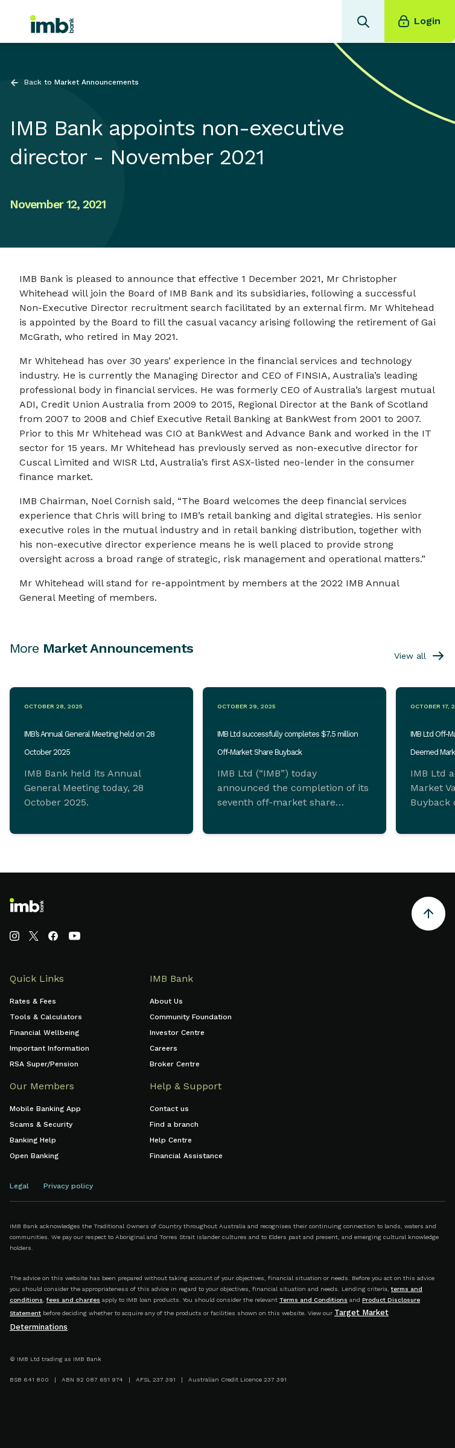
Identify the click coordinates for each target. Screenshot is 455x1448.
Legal (19, 1186)
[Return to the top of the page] (428, 916)
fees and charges (73, 1299)
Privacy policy (68, 1186)
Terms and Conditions (313, 1299)
